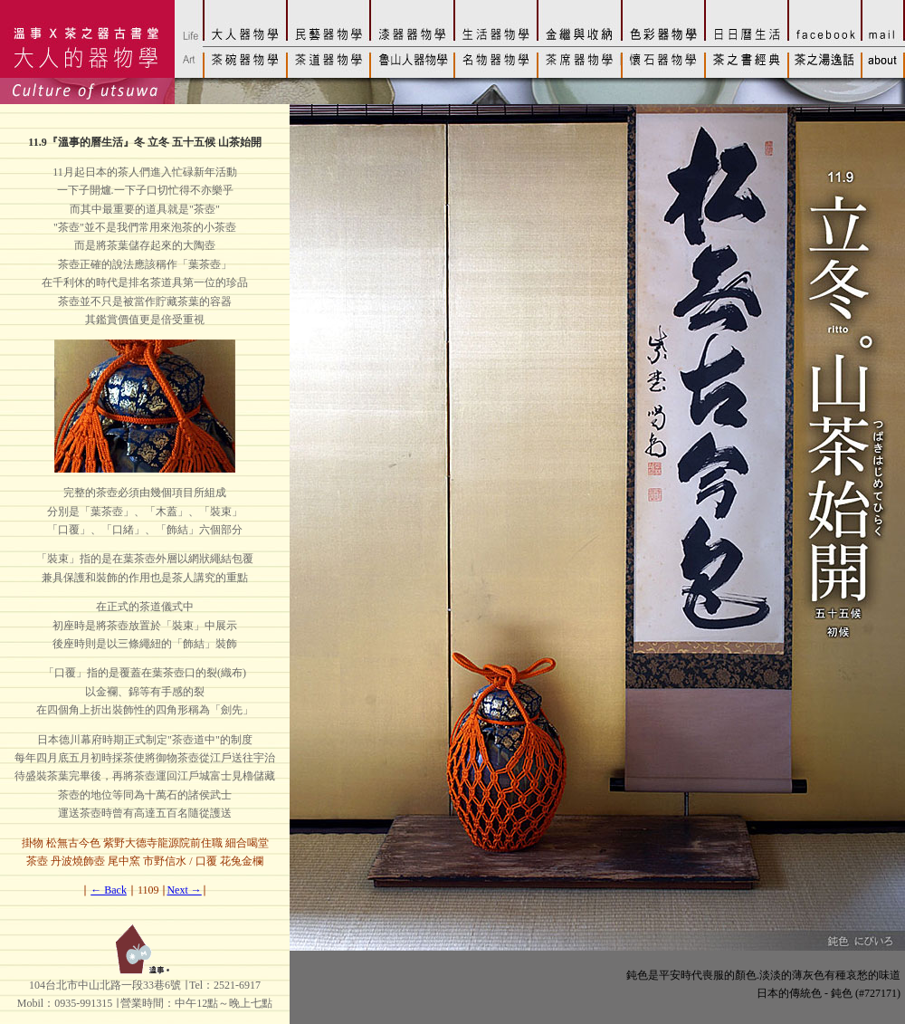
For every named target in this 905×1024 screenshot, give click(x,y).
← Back (108, 890)
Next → (184, 890)
